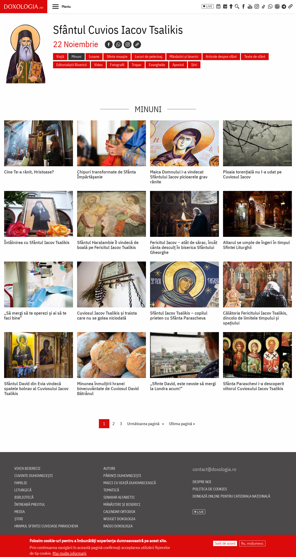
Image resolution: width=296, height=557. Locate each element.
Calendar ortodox (119, 512)
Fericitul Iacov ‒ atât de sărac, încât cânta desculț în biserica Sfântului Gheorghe (183, 247)
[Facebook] (243, 6)
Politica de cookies (210, 489)
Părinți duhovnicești (122, 476)
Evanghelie (157, 64)
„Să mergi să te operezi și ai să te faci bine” (35, 315)
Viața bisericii (27, 468)
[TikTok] (263, 6)
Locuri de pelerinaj (148, 56)
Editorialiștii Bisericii (71, 64)
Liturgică (22, 490)
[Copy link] (137, 44)
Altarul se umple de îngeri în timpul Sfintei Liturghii (256, 245)
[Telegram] (284, 6)
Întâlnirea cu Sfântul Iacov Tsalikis (36, 242)
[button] (61, 6)
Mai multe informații (70, 553)
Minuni (76, 56)
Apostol (178, 64)
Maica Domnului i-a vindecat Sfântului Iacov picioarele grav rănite (178, 176)
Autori (109, 468)
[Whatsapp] (118, 44)
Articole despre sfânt (221, 56)
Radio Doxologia (118, 526)
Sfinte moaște (117, 56)
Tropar (136, 64)
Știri (194, 64)
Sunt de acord (225, 543)
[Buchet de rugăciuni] (231, 6)
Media (19, 512)
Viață (60, 56)
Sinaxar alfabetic (119, 497)
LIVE (209, 6)
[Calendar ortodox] (218, 6)
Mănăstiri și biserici (184, 56)
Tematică (111, 490)
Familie (20, 483)
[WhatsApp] (270, 6)
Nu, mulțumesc (252, 543)
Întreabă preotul (29, 504)
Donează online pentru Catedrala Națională (231, 496)
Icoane (94, 56)
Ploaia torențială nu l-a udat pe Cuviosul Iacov (252, 174)
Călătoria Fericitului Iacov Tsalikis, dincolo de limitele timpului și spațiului (255, 317)
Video (98, 64)
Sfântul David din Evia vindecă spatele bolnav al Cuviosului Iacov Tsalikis (36, 388)
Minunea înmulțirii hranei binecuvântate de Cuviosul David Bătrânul (108, 388)
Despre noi (202, 482)
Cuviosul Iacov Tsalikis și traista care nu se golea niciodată (107, 315)
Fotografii (117, 64)
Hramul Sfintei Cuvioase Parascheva (46, 526)
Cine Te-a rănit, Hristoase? (29, 171)
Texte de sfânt (254, 56)
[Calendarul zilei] (225, 6)
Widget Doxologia (119, 519)
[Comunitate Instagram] (277, 6)
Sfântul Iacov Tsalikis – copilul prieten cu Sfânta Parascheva (178, 315)
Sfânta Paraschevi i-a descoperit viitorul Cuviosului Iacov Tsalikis (253, 386)
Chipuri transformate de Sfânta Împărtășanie (106, 174)
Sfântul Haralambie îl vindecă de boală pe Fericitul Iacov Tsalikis (108, 245)
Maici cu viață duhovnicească (129, 483)
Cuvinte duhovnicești (33, 476)
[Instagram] (257, 6)
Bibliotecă (24, 497)
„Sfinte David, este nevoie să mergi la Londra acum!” (183, 386)
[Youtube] (250, 6)
